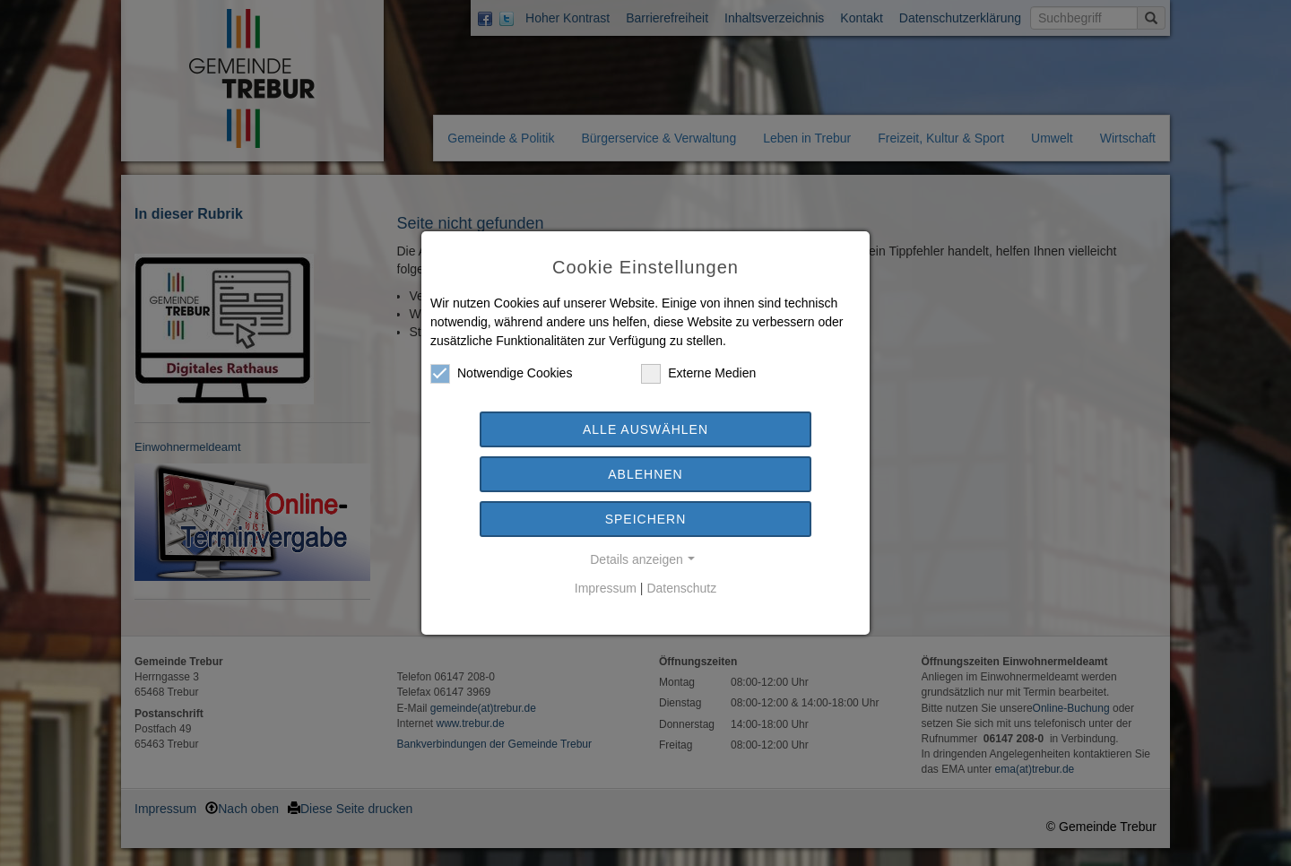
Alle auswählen (645, 429)
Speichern (646, 519)
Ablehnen (645, 474)
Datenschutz (681, 588)
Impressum (606, 588)
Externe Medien (698, 373)
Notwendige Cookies (501, 373)
